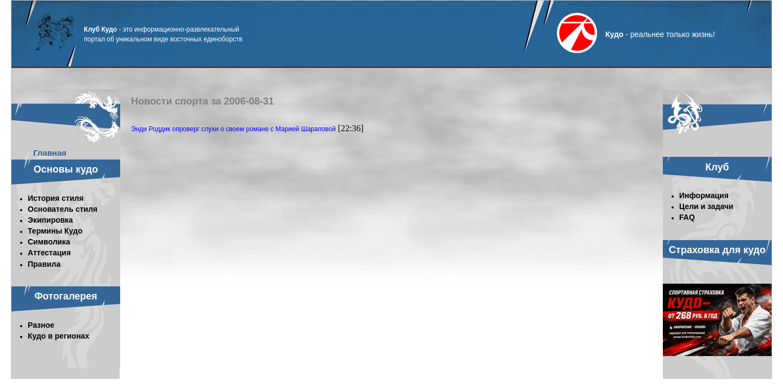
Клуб (717, 167)
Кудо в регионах (58, 336)
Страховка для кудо (717, 249)
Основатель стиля (62, 209)
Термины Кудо (55, 230)
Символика (49, 241)
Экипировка (50, 220)
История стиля (56, 198)
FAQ (687, 217)
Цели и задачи (706, 206)
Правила (44, 264)
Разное (41, 325)
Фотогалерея (65, 296)
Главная (49, 152)
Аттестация (49, 252)
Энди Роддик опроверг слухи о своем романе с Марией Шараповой (233, 129)
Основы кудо (66, 169)
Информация (704, 195)
